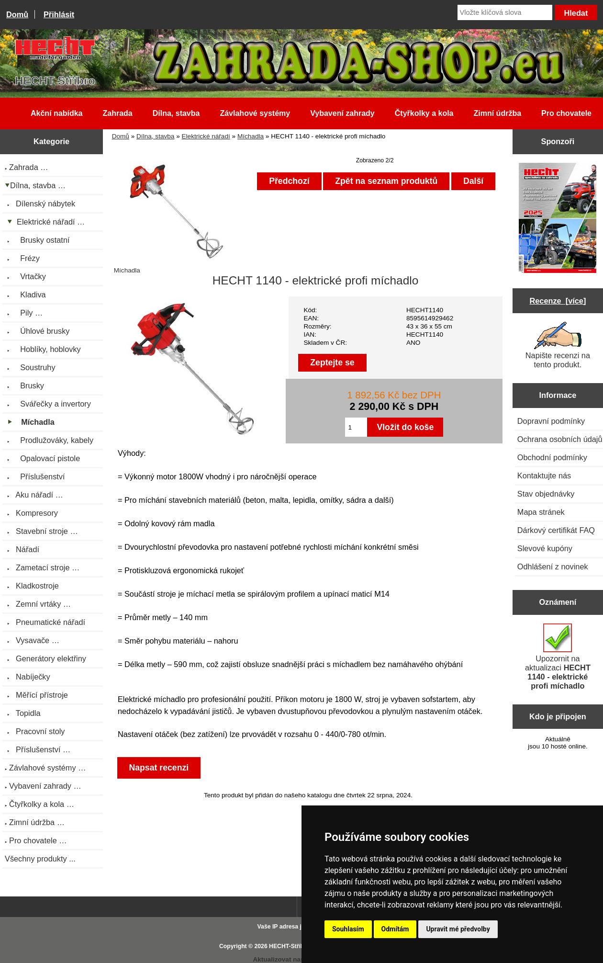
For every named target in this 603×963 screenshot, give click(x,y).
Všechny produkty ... (40, 858)
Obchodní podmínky (552, 457)
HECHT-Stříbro (289, 946)
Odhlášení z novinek (552, 566)
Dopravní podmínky (551, 421)
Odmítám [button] (395, 929)
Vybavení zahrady (342, 113)
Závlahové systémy (255, 113)
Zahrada (117, 113)
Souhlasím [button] (348, 929)
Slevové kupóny (544, 548)
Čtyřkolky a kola (424, 113)
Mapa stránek (541, 512)
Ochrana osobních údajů (560, 439)
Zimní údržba (498, 113)
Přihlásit (59, 14)
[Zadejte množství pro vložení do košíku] (356, 427)
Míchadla (250, 136)
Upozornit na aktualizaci (558, 656)
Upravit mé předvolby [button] (458, 929)
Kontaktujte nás (544, 475)
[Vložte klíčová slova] (505, 12)
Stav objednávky (546, 493)
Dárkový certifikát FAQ (556, 530)
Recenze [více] (557, 300)
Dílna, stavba (155, 136)
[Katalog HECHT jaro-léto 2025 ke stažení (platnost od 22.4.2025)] (557, 218)
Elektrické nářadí (206, 136)
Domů (17, 14)
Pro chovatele (566, 113)
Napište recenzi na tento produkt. (557, 345)
